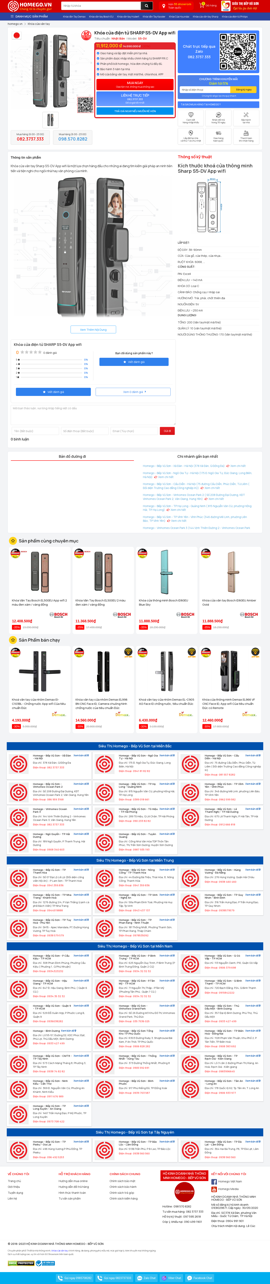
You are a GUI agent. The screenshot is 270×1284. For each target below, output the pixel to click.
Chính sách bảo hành (123, 1187)
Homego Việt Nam (226, 1181)
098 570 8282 (182, 1206)
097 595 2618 (192, 1216)
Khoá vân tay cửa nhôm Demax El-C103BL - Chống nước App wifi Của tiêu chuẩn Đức (39, 703)
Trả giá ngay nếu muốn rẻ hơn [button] (135, 111)
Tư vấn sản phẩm (70, 1198)
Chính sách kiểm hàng (124, 1198)
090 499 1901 (193, 1222)
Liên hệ (12, 1198)
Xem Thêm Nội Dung (93, 330)
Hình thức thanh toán (72, 1193)
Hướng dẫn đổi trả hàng (74, 1187)
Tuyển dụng (15, 1193)
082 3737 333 (194, 1211)
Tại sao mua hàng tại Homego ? (201, 104)
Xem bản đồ (81, 755)
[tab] (135, 111)
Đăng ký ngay (244, 89)
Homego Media (225, 1189)
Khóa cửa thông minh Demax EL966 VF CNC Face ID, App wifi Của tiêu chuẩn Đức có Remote (228, 703)
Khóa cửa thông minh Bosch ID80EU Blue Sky (163, 602)
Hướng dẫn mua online (73, 1181)
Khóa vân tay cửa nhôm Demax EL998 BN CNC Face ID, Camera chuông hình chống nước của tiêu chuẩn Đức (101, 703)
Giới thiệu (14, 1187)
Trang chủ (14, 1181)
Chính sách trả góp (122, 1193)
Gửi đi (167, 431)
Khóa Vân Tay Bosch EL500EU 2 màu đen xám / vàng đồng (100, 602)
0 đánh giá (50, 352)
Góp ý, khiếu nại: (173, 1222)
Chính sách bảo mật (122, 1181)
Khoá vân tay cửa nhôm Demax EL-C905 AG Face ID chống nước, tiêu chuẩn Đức (166, 701)
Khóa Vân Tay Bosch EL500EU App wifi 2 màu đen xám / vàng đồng (39, 602)
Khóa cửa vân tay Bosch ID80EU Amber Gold (229, 602)
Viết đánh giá (134, 362)
